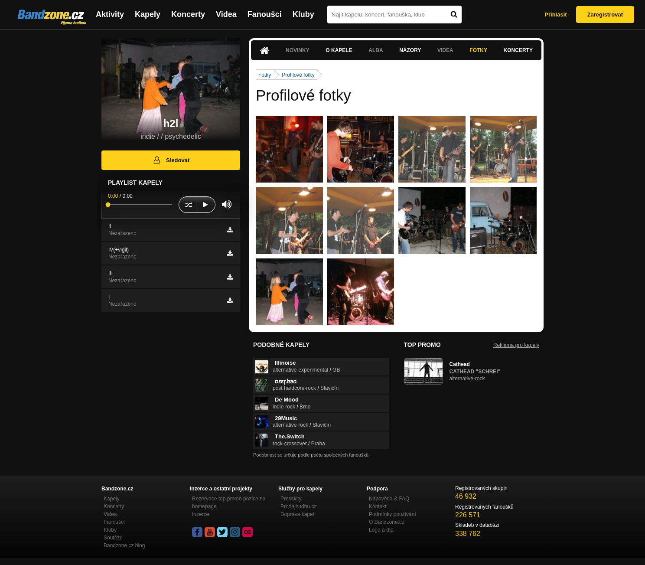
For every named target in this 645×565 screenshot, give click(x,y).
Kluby (303, 14)
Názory (410, 50)
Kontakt (378, 506)
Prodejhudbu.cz (298, 506)
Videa (226, 14)
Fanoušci (265, 14)
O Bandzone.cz (386, 522)
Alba (375, 50)
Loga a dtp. (382, 530)
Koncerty (188, 14)
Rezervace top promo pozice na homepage (228, 502)
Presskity (291, 499)
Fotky (478, 50)
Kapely (147, 14)
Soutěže (113, 538)
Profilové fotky (298, 75)
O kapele (339, 50)
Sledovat (171, 160)
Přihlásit (555, 14)
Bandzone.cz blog (124, 545)
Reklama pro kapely (516, 345)
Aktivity (110, 14)
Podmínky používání (392, 514)
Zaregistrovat (605, 14)
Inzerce (200, 514)
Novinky (297, 50)
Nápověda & (389, 499)
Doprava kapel (297, 514)
